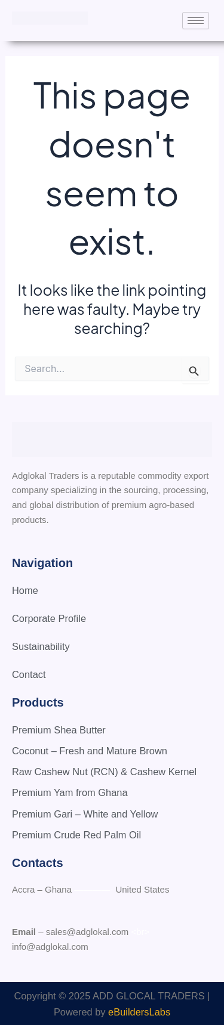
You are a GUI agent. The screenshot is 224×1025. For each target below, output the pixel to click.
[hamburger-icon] (195, 20)
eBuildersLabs (139, 1012)
